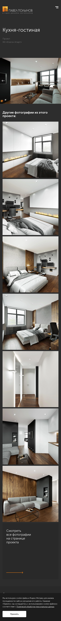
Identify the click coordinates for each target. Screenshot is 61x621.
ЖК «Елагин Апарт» (12, 42)
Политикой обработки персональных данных (35, 607)
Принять (14, 614)
